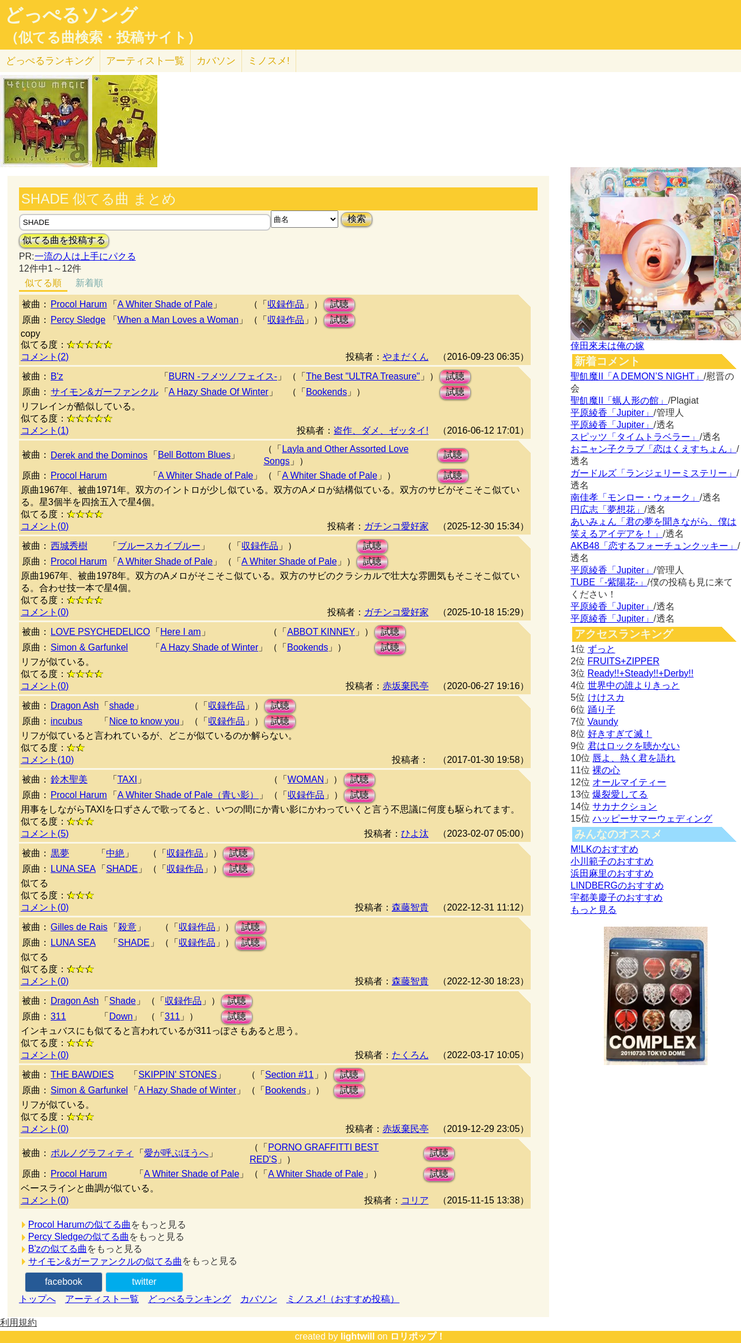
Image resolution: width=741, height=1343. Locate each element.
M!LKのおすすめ (604, 849)
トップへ (37, 1299)
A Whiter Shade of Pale (165, 304)
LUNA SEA (73, 869)
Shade (122, 1001)
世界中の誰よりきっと (634, 685)
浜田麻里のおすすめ (611, 873)
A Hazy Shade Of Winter (219, 392)
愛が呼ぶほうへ (176, 1153)
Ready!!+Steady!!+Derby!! (641, 673)
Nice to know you (144, 721)
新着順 (89, 283)
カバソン (216, 60)
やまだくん (406, 357)
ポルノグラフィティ (92, 1153)
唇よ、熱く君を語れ (633, 758)
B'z (57, 376)
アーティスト (145, 60)
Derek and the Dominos (99, 455)
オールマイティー (629, 782)
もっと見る (593, 910)
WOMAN (306, 779)
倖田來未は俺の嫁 (607, 346)
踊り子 (601, 709)
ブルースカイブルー (159, 546)
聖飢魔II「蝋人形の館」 (619, 400)
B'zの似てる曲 (57, 1249)
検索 (356, 219)
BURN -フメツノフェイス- (223, 376)
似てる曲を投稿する (63, 240)
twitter (144, 1281)
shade (121, 705)
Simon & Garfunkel (89, 647)
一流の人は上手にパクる (85, 256)
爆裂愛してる (620, 794)
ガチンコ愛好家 (396, 526)
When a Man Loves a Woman (178, 320)
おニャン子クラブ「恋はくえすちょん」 (653, 449)
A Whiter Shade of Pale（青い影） (188, 795)
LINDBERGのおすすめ (617, 885)
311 (58, 1016)
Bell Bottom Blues (194, 455)
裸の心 (606, 770)
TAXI (127, 779)
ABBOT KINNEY (321, 632)
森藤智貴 (410, 907)
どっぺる (50, 60)
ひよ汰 (415, 833)
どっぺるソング (71, 15)
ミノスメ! (269, 60)
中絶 (115, 853)
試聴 (339, 304)
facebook (63, 1281)
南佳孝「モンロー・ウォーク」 (635, 497)
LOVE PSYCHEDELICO (100, 632)
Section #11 (289, 1074)
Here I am (180, 632)
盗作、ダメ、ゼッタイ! (381, 430)
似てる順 (43, 283)
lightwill (358, 1336)
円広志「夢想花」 (607, 509)
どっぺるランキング (189, 1299)
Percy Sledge (78, 320)
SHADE (122, 869)
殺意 (127, 927)
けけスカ (606, 697)
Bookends (326, 392)
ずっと (601, 649)
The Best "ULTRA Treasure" (363, 376)
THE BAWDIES (82, 1074)
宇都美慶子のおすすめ (616, 897)
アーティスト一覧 (102, 1299)
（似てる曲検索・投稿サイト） (103, 37)
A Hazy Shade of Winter (209, 647)
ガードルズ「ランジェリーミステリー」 (653, 473)
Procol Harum (79, 304)
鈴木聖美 (69, 779)
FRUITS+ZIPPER (624, 661)
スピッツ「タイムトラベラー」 (635, 437)
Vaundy (603, 722)
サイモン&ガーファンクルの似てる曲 (105, 1261)
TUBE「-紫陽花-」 (608, 582)
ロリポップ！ (417, 1336)
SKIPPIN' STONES (177, 1074)
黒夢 (60, 853)
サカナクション (624, 806)
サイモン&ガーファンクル (104, 392)
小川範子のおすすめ (611, 861)
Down (121, 1016)
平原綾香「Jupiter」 (611, 412)
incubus (66, 721)
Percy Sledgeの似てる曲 (78, 1237)
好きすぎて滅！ (620, 734)
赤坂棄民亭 (406, 686)
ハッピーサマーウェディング (652, 818)
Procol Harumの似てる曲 (79, 1224)
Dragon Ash (75, 705)
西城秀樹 (69, 546)
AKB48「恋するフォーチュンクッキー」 (654, 546)
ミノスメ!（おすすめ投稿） (342, 1299)
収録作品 (285, 304)
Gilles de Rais (79, 927)
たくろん (410, 1055)
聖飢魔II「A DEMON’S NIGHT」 (637, 376)
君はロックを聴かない (634, 746)
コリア (415, 1200)
